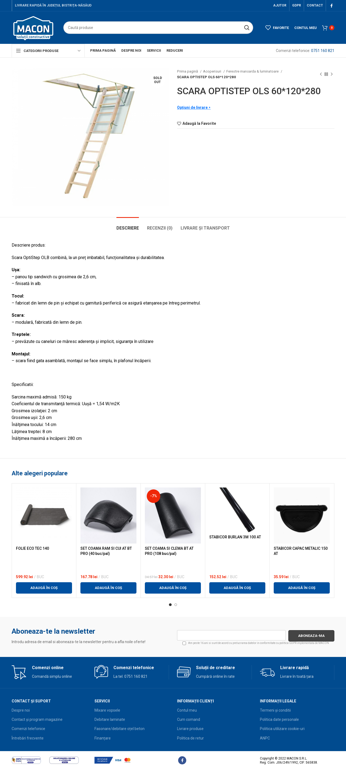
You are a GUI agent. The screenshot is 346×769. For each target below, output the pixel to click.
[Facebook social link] (331, 5)
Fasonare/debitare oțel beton (119, 729)
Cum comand (188, 719)
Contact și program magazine (37, 719)
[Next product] (331, 74)
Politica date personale (279, 719)
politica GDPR (287, 643)
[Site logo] (33, 27)
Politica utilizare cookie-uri (282, 729)
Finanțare (102, 738)
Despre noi (21, 710)
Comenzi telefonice (28, 729)
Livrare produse (190, 729)
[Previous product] (321, 74)
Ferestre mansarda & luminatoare (252, 71)
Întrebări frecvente (28, 738)
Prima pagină (188, 71)
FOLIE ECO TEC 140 (32, 548)
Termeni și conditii (275, 710)
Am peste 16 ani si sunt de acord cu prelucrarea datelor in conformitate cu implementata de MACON (255, 643)
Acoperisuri (212, 71)
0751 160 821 (322, 50)
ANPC (265, 738)
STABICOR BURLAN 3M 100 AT (235, 537)
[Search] (158, 27)
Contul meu (187, 710)
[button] (44, 588)
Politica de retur (190, 738)
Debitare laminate (109, 719)
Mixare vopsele (107, 710)
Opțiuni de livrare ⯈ (194, 107)
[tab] (127, 225)
